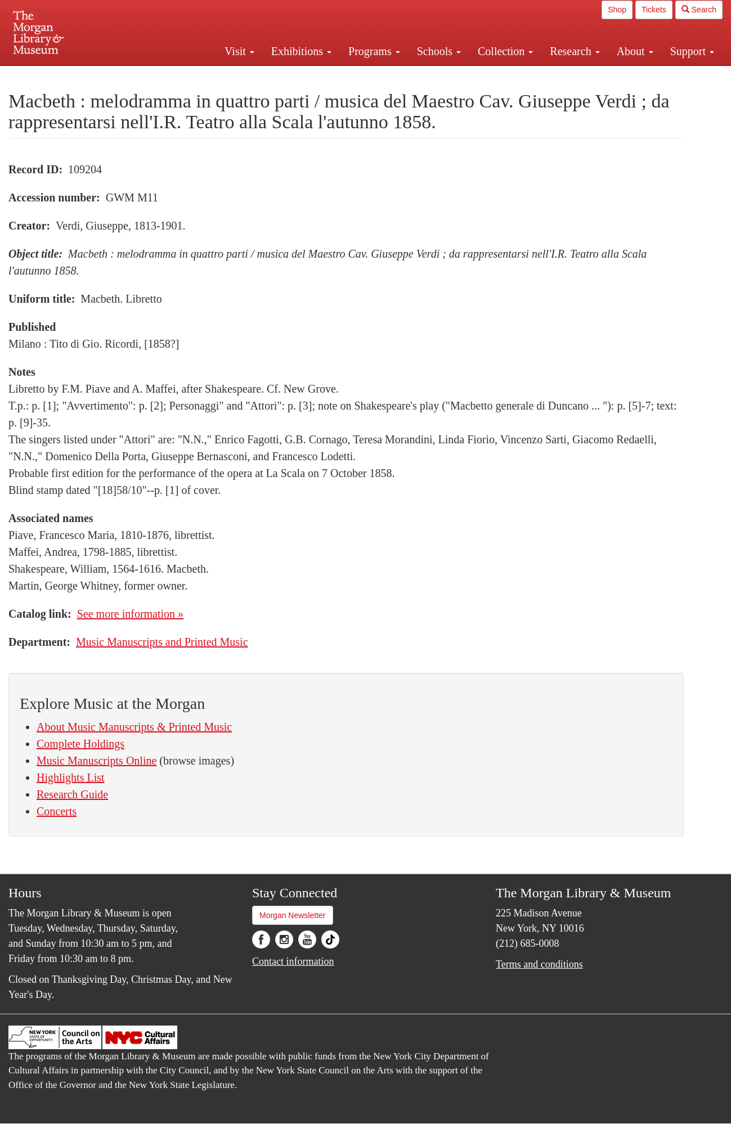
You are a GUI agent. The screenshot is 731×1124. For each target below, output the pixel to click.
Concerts (57, 811)
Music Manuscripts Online (96, 760)
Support (692, 51)
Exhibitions (301, 51)
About (635, 51)
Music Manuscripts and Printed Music (162, 642)
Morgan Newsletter (292, 915)
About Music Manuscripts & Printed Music (134, 727)
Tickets (654, 9)
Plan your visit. (232, 75)
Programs (374, 51)
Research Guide (72, 794)
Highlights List (71, 777)
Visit (239, 51)
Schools (439, 51)
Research (574, 51)
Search (698, 9)
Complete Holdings (80, 744)
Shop (617, 9)
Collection (505, 51)
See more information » (130, 614)
